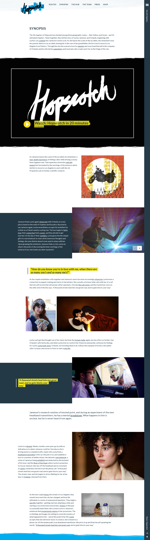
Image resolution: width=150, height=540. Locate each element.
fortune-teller (80, 340)
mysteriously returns (49, 511)
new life (67, 348)
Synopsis (63, 4)
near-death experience (38, 159)
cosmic (42, 233)
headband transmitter (26, 454)
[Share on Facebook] (147, 533)
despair (29, 446)
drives (46, 494)
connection (30, 233)
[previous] (135, 248)
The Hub (75, 4)
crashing (41, 40)
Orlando (27, 477)
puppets (81, 46)
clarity (22, 468)
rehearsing (43, 222)
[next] (139, 248)
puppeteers (57, 49)
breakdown (76, 415)
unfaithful (41, 460)
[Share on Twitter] (147, 537)
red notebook (60, 457)
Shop (105, 4)
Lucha (71, 517)
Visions (62, 506)
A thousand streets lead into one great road (53, 525)
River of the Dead (40, 463)
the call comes (84, 285)
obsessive (99, 279)
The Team (87, 4)
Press (97, 4)
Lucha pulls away (44, 345)
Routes (52, 4)
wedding (43, 236)
